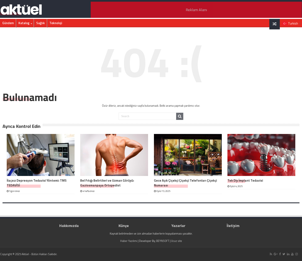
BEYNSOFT (162, 241)
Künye (124, 225)
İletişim (233, 225)
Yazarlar (178, 225)
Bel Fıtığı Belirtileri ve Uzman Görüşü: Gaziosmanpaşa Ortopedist (107, 183)
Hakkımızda (69, 225)
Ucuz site (176, 241)
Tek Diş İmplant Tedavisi (245, 180)
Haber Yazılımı (128, 241)
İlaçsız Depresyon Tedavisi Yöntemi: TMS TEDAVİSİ (37, 183)
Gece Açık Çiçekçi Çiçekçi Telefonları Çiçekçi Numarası (185, 183)
